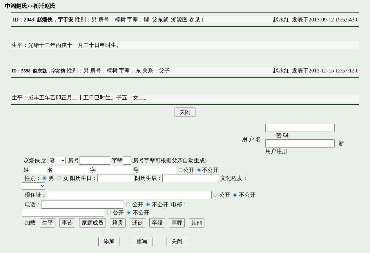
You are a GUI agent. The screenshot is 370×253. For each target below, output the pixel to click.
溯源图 (179, 20)
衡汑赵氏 (44, 6)
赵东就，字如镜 (49, 70)
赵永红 (281, 20)
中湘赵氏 (16, 6)
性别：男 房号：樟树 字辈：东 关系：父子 (117, 71)
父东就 (160, 20)
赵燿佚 (31, 160)
